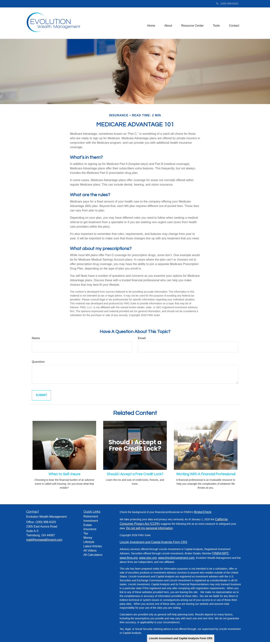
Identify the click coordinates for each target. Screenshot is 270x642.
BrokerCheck (202, 512)
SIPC (225, 553)
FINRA (216, 553)
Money (87, 537)
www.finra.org (129, 557)
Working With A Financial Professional (205, 474)
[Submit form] (41, 395)
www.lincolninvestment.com (176, 557)
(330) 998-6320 (227, 3)
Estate (87, 525)
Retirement (90, 516)
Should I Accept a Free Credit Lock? (135, 474)
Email (142, 338)
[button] (167, 23)
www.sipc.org (148, 557)
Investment (90, 520)
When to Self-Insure (64, 474)
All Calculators (92, 554)
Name (36, 338)
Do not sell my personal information (149, 528)
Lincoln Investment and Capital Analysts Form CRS (180, 638)
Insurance (90, 529)
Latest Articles (92, 546)
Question (38, 361)
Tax (85, 533)
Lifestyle (88, 542)
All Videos (90, 550)
